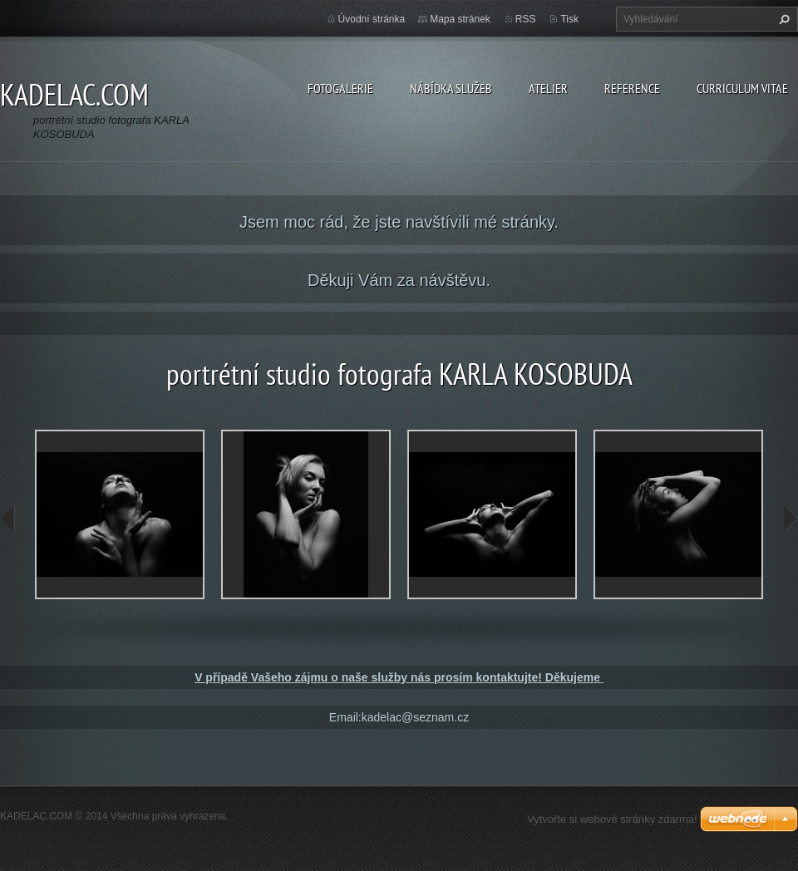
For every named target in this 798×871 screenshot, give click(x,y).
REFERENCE (632, 88)
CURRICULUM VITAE (742, 88)
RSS (525, 19)
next (789, 518)
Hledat (782, 19)
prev (8, 518)
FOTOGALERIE (340, 88)
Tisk (569, 19)
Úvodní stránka (372, 19)
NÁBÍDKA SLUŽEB (451, 88)
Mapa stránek (460, 19)
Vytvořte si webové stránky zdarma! (612, 819)
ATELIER (548, 88)
